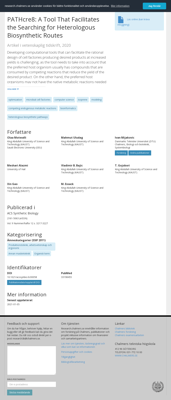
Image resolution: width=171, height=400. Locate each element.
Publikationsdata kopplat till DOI (24, 282)
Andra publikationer (139, 152)
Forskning (121, 152)
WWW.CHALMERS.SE (126, 355)
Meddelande (13, 343)
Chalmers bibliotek (125, 328)
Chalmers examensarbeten (129, 335)
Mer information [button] (120, 6)
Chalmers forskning (125, 331)
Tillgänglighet (68, 356)
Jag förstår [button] (154, 6)
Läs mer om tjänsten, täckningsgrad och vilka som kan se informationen (83, 345)
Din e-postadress (16, 379)
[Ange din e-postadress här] (31, 384)
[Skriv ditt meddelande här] (31, 360)
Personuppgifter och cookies (76, 351)
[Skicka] (19, 392)
